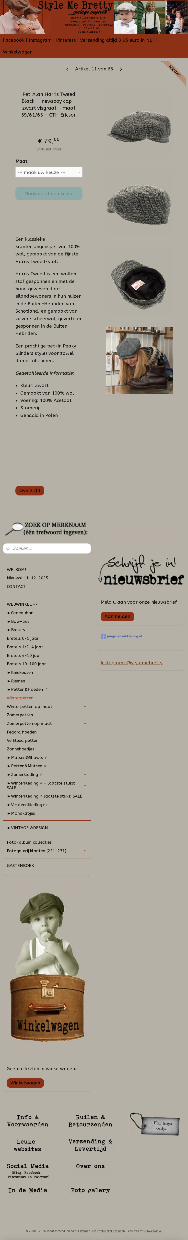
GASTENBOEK (20, 865)
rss (94, 1231)
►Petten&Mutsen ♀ (27, 765)
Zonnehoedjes (20, 749)
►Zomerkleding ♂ (47, 774)
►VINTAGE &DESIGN (27, 827)
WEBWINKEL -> (22, 604)
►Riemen (16, 681)
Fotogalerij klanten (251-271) (47, 850)
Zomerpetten (20, 714)
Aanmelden (117, 616)
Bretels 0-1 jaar (23, 638)
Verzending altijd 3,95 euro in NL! (117, 40)
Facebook (13, 40)
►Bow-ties (18, 621)
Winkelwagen (18, 52)
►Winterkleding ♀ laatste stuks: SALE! (45, 796)
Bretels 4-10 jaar (24, 655)
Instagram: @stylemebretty (132, 663)
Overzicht (29, 490)
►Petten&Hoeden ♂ (27, 689)
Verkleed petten (22, 740)
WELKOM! (16, 569)
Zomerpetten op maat (47, 723)
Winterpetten (20, 697)
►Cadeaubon (20, 612)
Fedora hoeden (22, 732)
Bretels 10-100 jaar (26, 663)
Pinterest (66, 40)
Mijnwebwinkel (153, 1231)
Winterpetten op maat (47, 706)
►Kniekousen (20, 672)
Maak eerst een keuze (48, 193)
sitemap (85, 1231)
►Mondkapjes (21, 813)
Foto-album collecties (29, 842)
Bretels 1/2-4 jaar (25, 646)
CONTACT (16, 586)
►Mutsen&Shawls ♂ (27, 757)
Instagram (40, 40)
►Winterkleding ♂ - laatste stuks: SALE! (47, 785)
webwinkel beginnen (111, 1231)
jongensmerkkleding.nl (121, 637)
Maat (21, 161)
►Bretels (16, 629)
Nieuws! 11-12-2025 (27, 577)
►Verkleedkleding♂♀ (27, 804)
